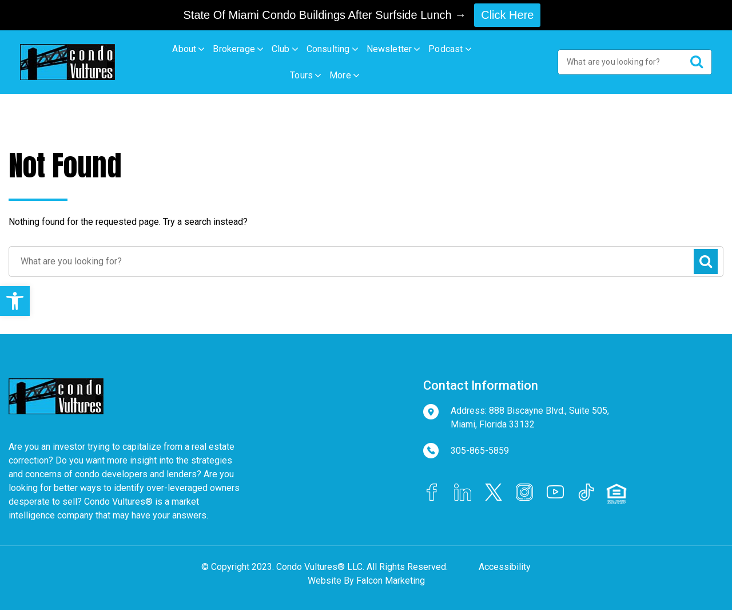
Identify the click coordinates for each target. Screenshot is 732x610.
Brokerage (234, 48)
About (184, 48)
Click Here (507, 15)
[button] (15, 301)
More (340, 75)
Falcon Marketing (390, 580)
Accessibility (505, 566)
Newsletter (389, 48)
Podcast (445, 48)
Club (281, 48)
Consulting (328, 48)
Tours (301, 75)
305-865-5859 (480, 450)
